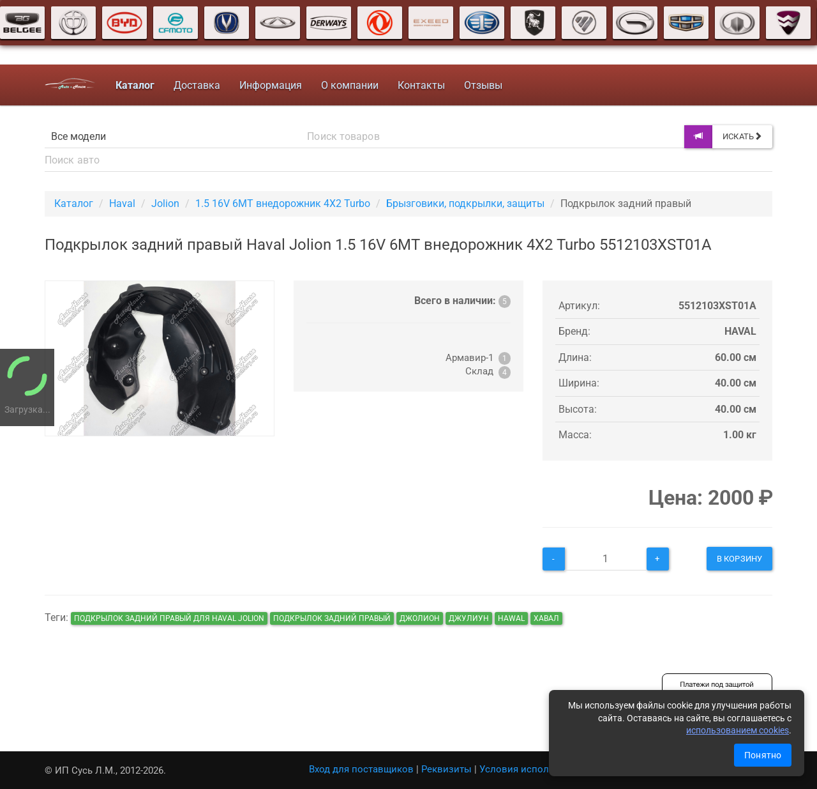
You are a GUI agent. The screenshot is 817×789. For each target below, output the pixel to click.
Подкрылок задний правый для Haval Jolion (169, 618)
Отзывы (483, 85)
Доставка (197, 85)
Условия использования (535, 769)
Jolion (165, 203)
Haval (122, 203)
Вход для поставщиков (361, 769)
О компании (350, 85)
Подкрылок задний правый (332, 618)
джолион (420, 618)
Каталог (73, 203)
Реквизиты (446, 769)
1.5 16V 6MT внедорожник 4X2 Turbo (282, 203)
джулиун (469, 618)
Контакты (421, 85)
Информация (270, 85)
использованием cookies (737, 730)
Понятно (762, 755)
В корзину (739, 558)
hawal (511, 618)
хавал (546, 618)
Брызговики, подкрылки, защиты (465, 203)
